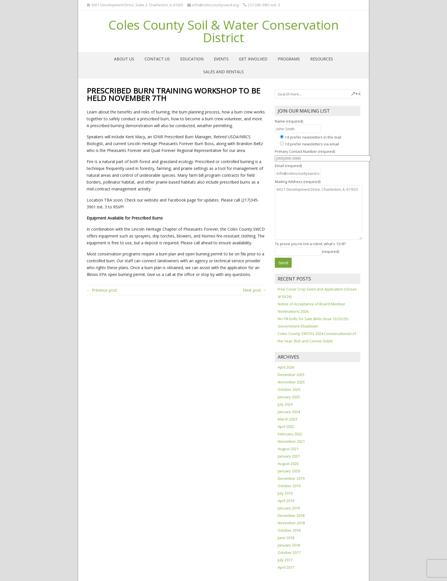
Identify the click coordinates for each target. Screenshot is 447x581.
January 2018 (289, 545)
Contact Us (157, 59)
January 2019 (289, 508)
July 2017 (285, 559)
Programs (289, 59)
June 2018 (286, 537)
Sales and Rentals (223, 71)
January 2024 (289, 411)
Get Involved (253, 59)
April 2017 (286, 567)
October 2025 (289, 389)
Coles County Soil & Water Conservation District (223, 31)
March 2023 (287, 419)
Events (221, 59)
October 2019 (289, 485)
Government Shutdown (298, 326)
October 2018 (289, 530)
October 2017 (289, 552)
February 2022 (290, 433)
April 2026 (286, 367)
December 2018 (291, 515)
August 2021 (288, 448)
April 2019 (286, 500)
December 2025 (291, 374)
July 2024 (285, 404)
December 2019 (291, 478)
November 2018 (291, 522)
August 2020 (288, 463)
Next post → (254, 290)
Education (192, 59)
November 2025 (291, 382)
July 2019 (285, 493)
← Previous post (102, 290)
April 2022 (286, 426)
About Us (124, 59)
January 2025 (289, 396)
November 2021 (291, 441)
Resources (321, 59)
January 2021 (289, 456)
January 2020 (289, 471)
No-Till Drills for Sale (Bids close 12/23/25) (313, 318)
